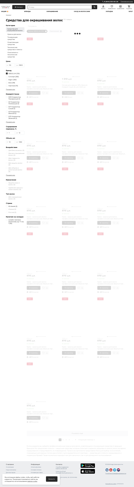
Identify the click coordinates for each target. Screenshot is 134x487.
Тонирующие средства (12, 38)
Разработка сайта (110, 484)
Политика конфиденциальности (115, 473)
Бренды (27, 11)
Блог (131, 11)
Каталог (8, 15)
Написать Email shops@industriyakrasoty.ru (64, 472)
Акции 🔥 (4, 11)
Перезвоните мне (126, 1)
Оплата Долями (36, 467)
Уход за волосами (82, 11)
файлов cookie (32, 481)
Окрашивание (52, 11)
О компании (10, 467)
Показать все (10, 89)
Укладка (109, 11)
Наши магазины (11, 470)
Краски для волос (14, 34)
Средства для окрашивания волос (15, 29)
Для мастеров (10, 472)
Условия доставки (37, 472)
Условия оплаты (36, 470)
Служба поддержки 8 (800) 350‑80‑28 (62, 467)
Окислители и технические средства (12, 55)
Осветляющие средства (12, 43)
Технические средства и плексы (14, 48)
